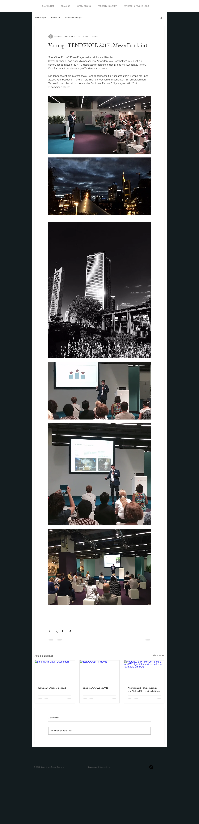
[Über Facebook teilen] (49, 631)
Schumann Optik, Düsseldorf (52, 687)
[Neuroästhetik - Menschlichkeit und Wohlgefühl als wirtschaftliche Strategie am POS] (144, 671)
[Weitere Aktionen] (149, 36)
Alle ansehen (158, 655)
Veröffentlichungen (73, 17)
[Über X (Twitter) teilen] (56, 631)
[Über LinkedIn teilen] (63, 631)
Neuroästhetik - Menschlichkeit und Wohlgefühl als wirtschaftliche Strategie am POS (144, 689)
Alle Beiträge (40, 17)
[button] (161, 18)
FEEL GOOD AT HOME (95, 687)
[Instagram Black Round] (151, 767)
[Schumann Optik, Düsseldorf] (55, 671)
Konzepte (55, 17)
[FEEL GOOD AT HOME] (100, 671)
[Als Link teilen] (70, 631)
